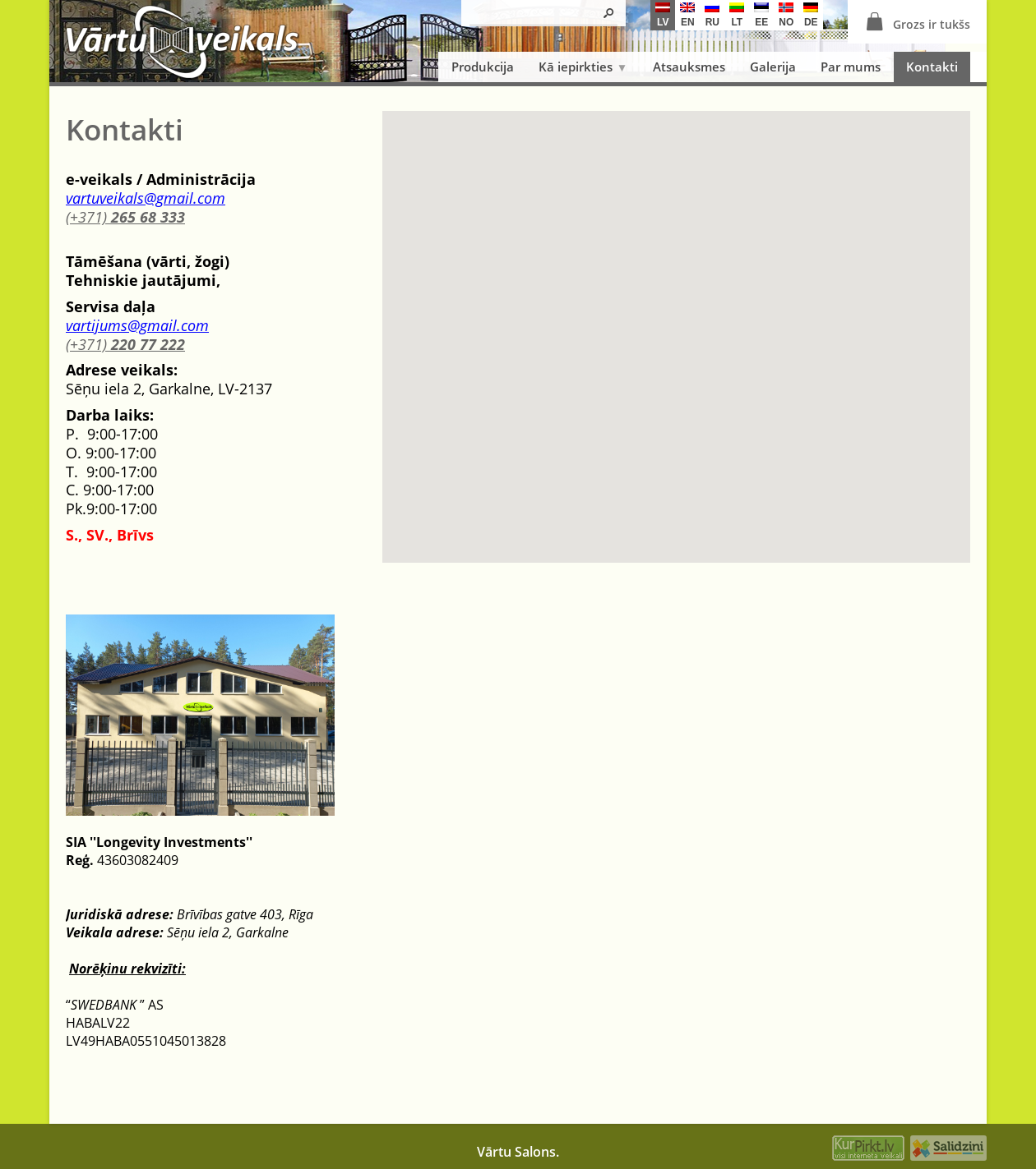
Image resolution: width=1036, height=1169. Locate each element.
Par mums (851, 66)
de (810, 15)
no (786, 15)
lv (662, 15)
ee (761, 15)
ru (712, 15)
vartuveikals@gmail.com (145, 198)
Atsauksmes (689, 66)
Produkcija (482, 66)
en (687, 15)
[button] (676, 321)
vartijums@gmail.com (137, 325)
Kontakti (932, 66)
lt (736, 15)
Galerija (773, 66)
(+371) (125, 217)
